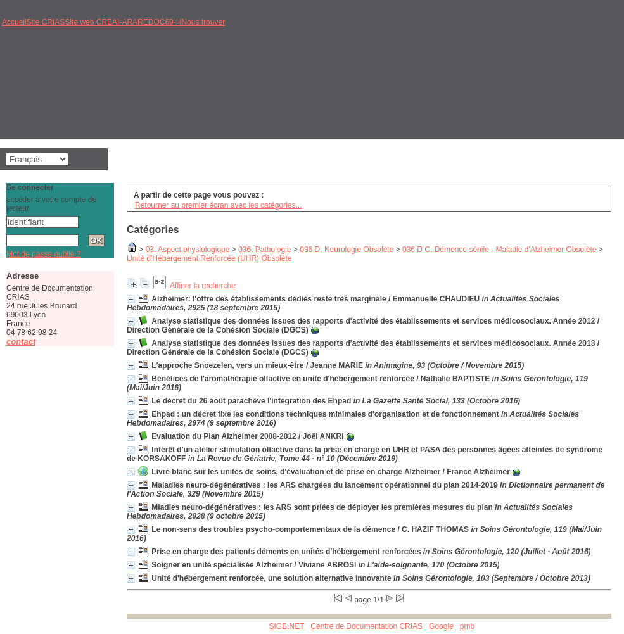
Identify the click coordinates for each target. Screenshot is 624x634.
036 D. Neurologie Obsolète (346, 249)
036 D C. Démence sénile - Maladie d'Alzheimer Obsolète (499, 249)
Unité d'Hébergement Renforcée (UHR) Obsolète (209, 258)
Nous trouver (203, 22)
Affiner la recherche (203, 285)
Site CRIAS (46, 22)
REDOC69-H (159, 22)
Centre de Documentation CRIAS (366, 626)
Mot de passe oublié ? (43, 254)
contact (20, 341)
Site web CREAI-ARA (101, 22)
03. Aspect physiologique (188, 249)
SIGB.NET (287, 626)
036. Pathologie (264, 249)
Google (441, 626)
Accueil (14, 22)
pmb (467, 626)
